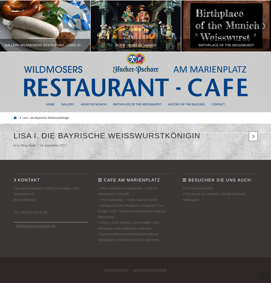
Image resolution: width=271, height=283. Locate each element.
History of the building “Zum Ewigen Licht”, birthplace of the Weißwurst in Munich (129, 225)
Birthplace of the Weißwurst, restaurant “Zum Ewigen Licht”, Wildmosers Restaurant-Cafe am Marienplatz (131, 211)
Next (261, 26)
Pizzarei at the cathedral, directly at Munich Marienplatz (214, 196)
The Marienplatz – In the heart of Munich (128, 200)
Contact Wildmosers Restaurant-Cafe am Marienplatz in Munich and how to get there (128, 237)
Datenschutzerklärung (150, 270)
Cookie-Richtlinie (116, 270)
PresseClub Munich (198, 188)
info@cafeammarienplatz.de (35, 226)
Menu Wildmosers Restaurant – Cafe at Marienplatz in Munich (127, 191)
